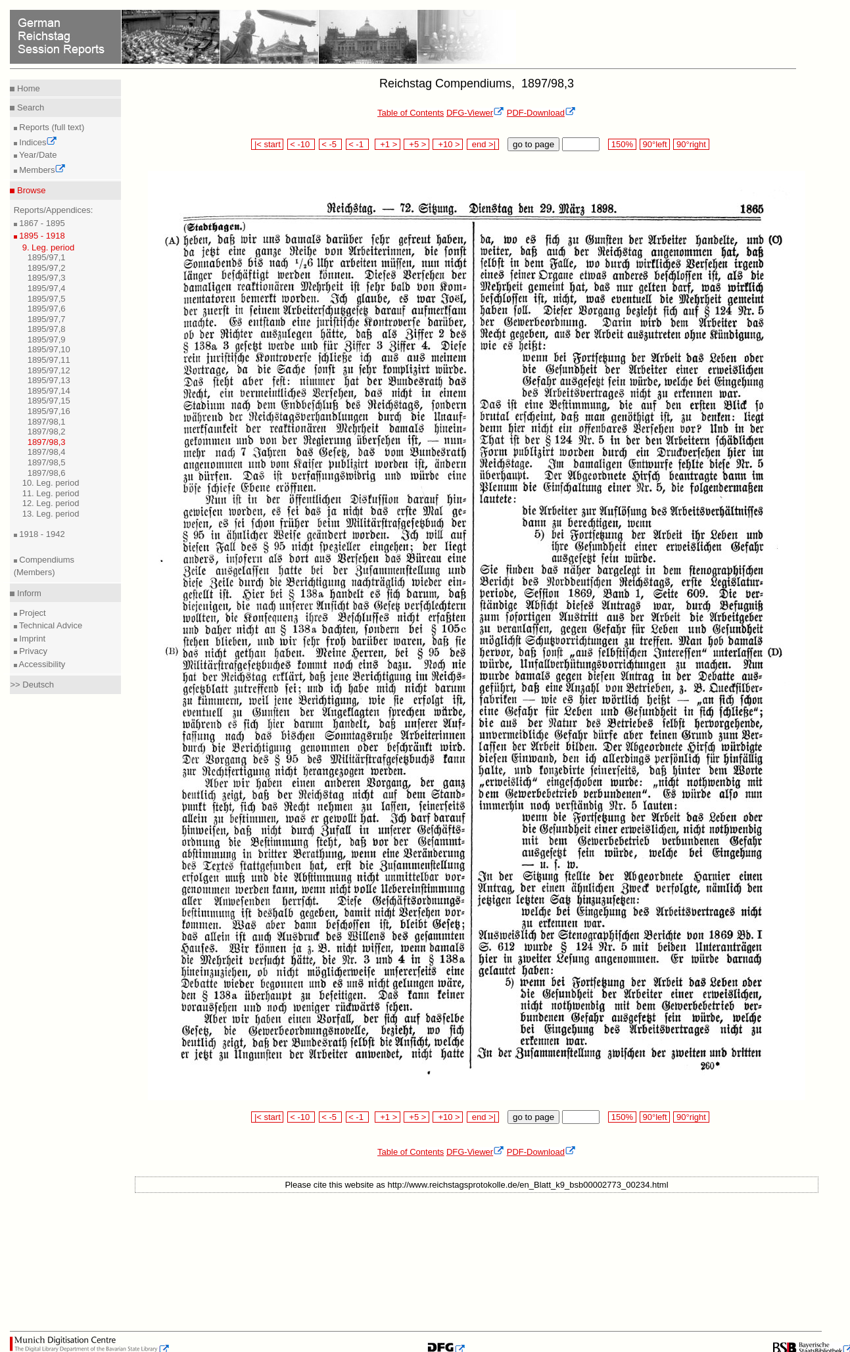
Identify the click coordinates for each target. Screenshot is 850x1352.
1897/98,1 (47, 422)
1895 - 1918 (41, 236)
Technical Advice (50, 625)
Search (29, 107)
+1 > (387, 144)
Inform (27, 593)
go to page (533, 144)
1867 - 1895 (41, 223)
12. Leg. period (51, 503)
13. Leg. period (51, 514)
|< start (267, 144)
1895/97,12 (49, 370)
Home (26, 88)
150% (622, 144)
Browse (29, 190)
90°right (691, 144)
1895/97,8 (47, 329)
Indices (37, 142)
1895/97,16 (49, 411)
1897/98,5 (47, 462)
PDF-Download (541, 113)
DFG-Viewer (475, 113)
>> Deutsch (32, 684)
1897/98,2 (47, 431)
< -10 (301, 144)
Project (31, 613)
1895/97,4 (47, 288)
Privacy (32, 651)
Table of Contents (410, 113)
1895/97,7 (47, 319)
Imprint (31, 638)
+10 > (447, 144)
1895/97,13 (49, 380)
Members (41, 170)
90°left (654, 144)
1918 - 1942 (41, 534)
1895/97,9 (47, 339)
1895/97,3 (47, 278)
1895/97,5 (47, 299)
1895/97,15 (49, 401)
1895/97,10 (49, 349)
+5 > (416, 144)
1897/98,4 (47, 452)
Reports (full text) (51, 127)
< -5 (330, 144)
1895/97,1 (47, 257)
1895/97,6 (47, 309)
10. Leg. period (51, 483)
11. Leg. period (51, 493)
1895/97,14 (49, 391)
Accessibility (41, 664)
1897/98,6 (47, 473)
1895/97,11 (49, 360)
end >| (482, 144)
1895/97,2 (47, 268)
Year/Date (37, 155)
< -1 (357, 144)
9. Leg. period (48, 247)
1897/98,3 (47, 442)
